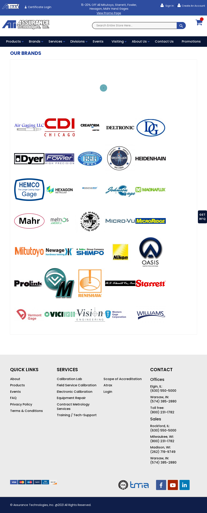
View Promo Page (109, 13)
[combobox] (139, 25)
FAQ (13, 398)
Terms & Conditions (26, 411)
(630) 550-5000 (163, 391)
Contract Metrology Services (73, 406)
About (15, 379)
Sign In (169, 5)
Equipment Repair (71, 398)
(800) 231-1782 (162, 412)
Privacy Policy (21, 404)
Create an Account (193, 5)
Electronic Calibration (74, 392)
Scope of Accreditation (123, 379)
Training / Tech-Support (77, 415)
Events (15, 392)
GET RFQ (202, 217)
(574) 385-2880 (163, 401)
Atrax (108, 385)
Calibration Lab (69, 379)
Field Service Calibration (76, 385)
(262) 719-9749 (162, 452)
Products (17, 385)
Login (108, 392)
